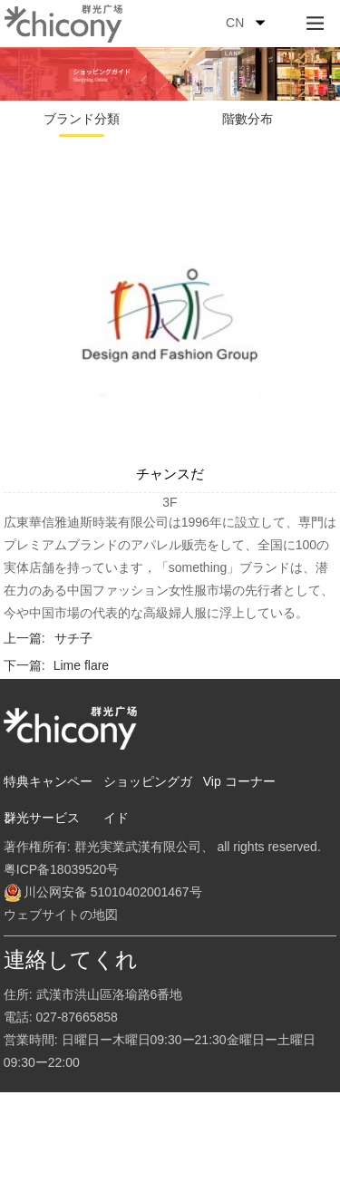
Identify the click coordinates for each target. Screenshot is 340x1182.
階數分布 (247, 118)
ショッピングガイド (147, 799)
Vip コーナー (239, 781)
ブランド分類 (82, 118)
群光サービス (42, 817)
